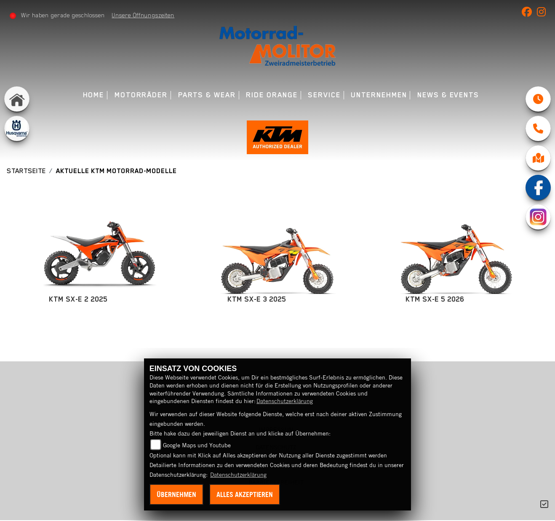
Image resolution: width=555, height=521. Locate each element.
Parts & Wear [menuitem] (207, 95)
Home (93, 95)
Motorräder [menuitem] (141, 95)
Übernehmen (176, 494)
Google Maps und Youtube (197, 445)
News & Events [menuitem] (448, 95)
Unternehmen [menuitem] (379, 95)
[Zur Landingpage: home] (16, 99)
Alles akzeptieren (244, 494)
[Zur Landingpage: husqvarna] (16, 128)
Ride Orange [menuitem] (271, 95)
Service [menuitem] (324, 95)
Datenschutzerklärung (284, 401)
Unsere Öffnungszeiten (143, 15)
